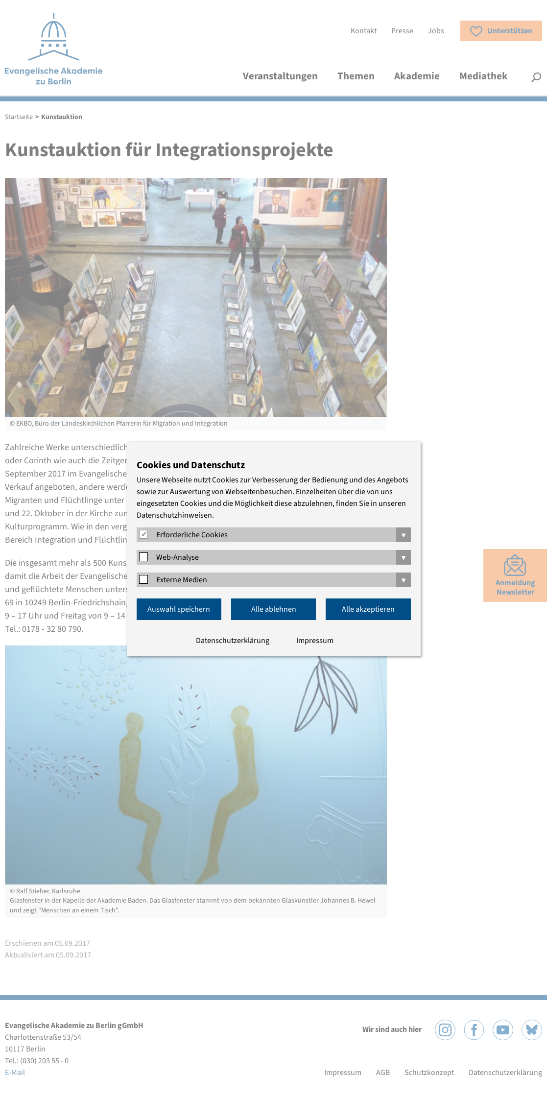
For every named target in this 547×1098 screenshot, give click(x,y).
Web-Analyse (177, 557)
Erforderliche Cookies (192, 534)
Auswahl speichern (178, 609)
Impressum (314, 640)
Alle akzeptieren (368, 609)
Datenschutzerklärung (232, 640)
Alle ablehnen (273, 609)
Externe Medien (181, 579)
